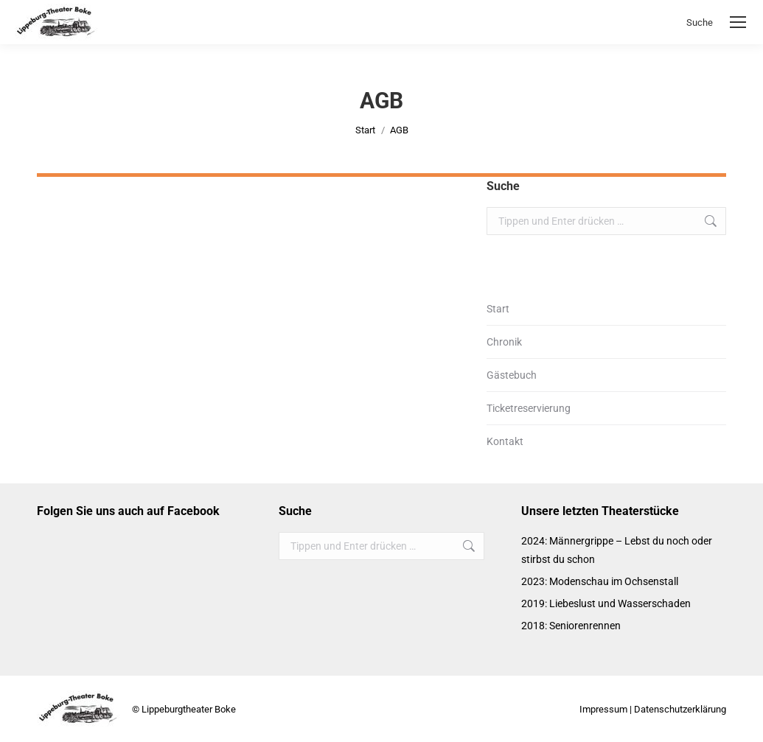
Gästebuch (512, 375)
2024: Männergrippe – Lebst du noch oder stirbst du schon (616, 550)
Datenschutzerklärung (680, 709)
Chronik (504, 342)
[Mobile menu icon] (738, 22)
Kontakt (505, 441)
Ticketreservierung (529, 408)
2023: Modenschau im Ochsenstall (599, 581)
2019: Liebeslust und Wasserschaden (606, 603)
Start (498, 309)
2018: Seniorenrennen (571, 625)
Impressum (603, 709)
